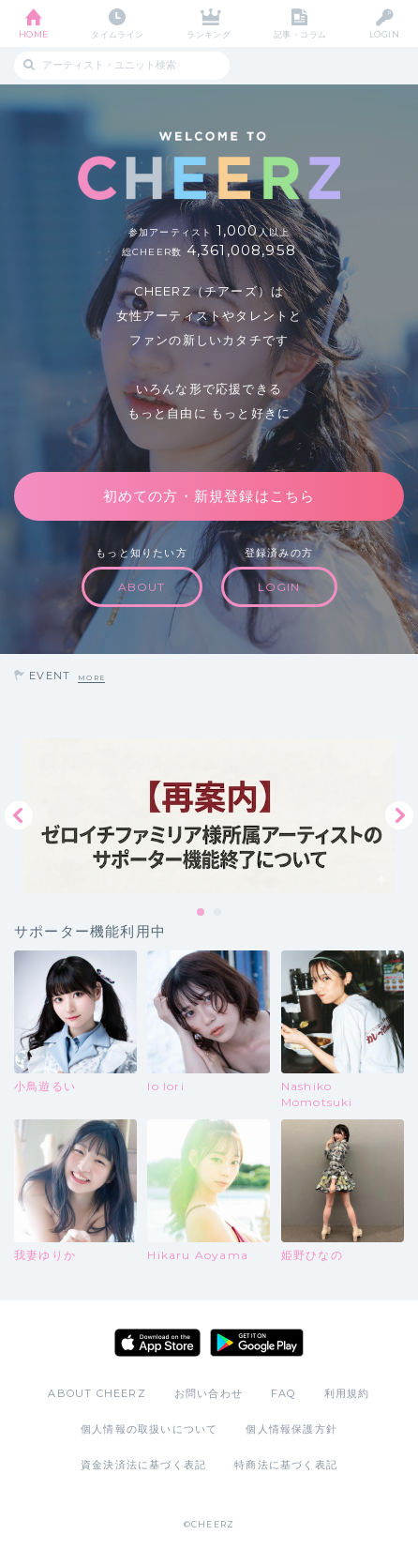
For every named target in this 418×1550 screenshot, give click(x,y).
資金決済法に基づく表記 (143, 1464)
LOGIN (384, 34)
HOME (34, 34)
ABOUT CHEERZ (96, 1393)
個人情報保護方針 (291, 1429)
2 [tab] (218, 913)
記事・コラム (300, 34)
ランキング (209, 34)
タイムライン (117, 34)
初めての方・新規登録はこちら (209, 496)
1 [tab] (201, 913)
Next (399, 815)
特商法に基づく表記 (285, 1464)
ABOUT (142, 587)
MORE (91, 678)
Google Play (257, 1343)
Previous (19, 815)
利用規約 (347, 1393)
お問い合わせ (208, 1393)
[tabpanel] (209, 815)
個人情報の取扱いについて (149, 1429)
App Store (157, 1343)
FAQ (283, 1393)
